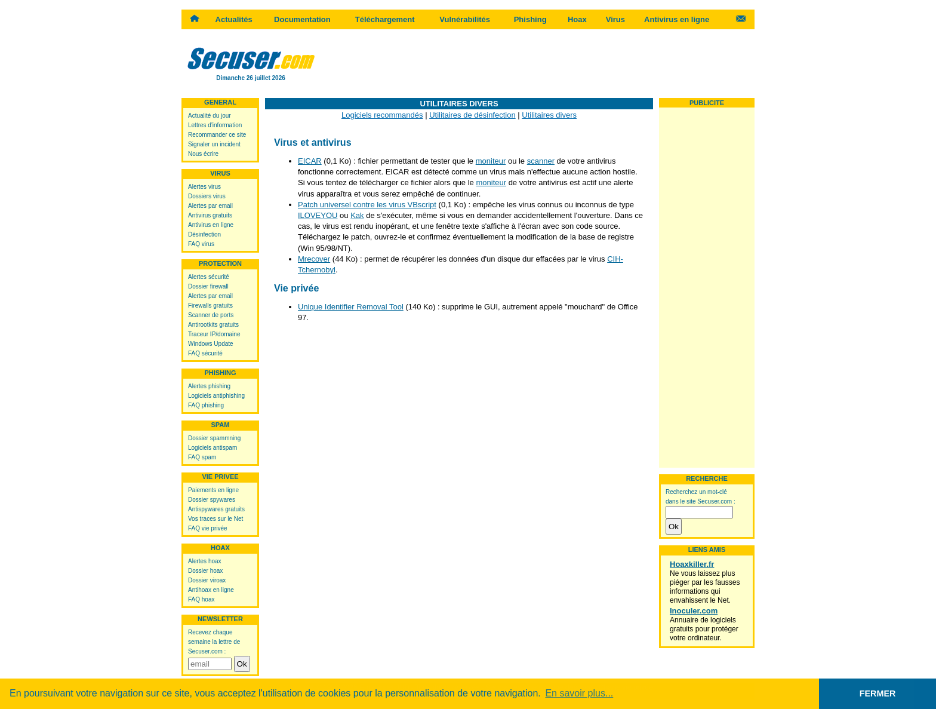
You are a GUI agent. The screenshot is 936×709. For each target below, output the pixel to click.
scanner (541, 160)
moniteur (491, 160)
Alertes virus (204, 186)
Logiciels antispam (212, 447)
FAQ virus (201, 244)
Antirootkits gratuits (213, 324)
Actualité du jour (209, 115)
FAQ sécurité (205, 353)
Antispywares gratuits (216, 509)
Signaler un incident (214, 144)
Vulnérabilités (464, 19)
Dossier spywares (211, 499)
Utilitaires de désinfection (472, 115)
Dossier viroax (207, 580)
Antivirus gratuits (210, 215)
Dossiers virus (207, 196)
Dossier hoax (205, 570)
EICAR (310, 160)
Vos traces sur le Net (215, 518)
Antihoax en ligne (211, 590)
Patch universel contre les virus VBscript (367, 204)
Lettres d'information (215, 125)
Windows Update (210, 343)
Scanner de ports (210, 315)
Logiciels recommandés (382, 115)
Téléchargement (385, 19)
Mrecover (314, 258)
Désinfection (204, 234)
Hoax (577, 19)
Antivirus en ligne (676, 19)
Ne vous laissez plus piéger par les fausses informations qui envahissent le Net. (705, 586)
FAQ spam (202, 457)
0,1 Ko (452, 204)
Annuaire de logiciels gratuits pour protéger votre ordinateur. (704, 629)
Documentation (302, 19)
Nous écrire (203, 154)
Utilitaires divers (549, 115)
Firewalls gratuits (210, 305)
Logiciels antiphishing (216, 395)
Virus (615, 19)
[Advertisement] (537, 63)
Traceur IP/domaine (214, 334)
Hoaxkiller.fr (692, 564)
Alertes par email (210, 205)
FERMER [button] (878, 693)
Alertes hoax (204, 561)
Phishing (530, 19)
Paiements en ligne (213, 490)
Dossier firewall (208, 286)
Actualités (234, 19)
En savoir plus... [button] (579, 693)
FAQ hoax (201, 599)
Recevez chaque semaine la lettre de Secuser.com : (214, 642)
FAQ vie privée (207, 528)
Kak (357, 215)
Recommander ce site (217, 134)
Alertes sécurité (208, 277)
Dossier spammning (214, 438)
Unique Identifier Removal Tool (351, 306)
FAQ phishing (206, 405)
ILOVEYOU (317, 215)
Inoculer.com (694, 610)
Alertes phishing (209, 386)
